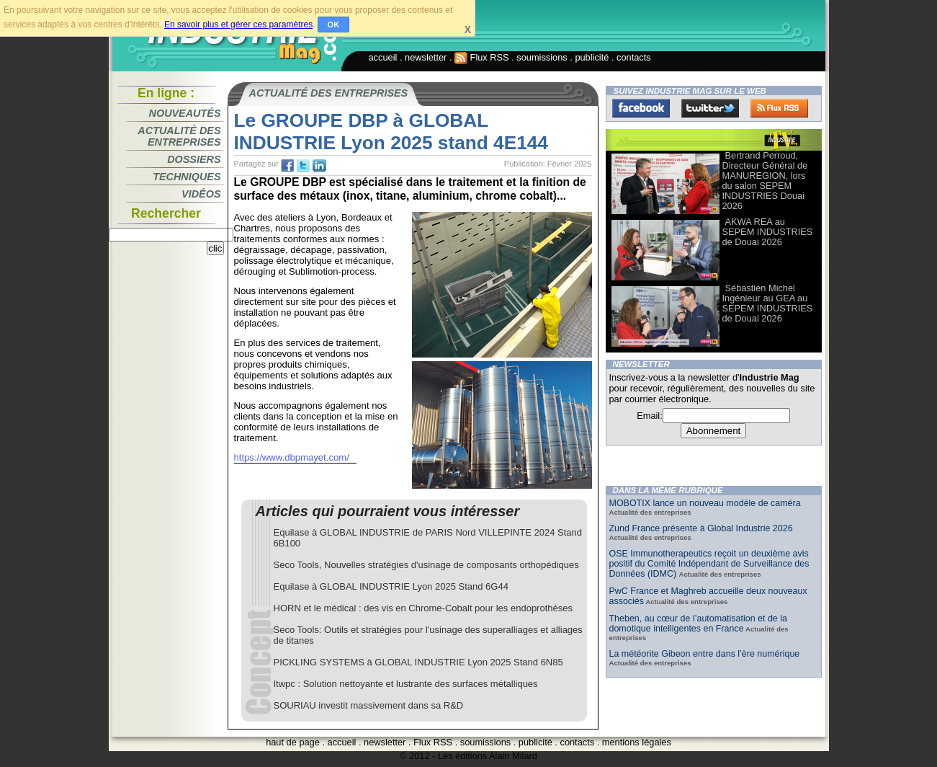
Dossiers (193, 159)
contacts (634, 57)
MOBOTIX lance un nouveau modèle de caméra (705, 503)
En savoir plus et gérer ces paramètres (238, 24)
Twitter (710, 108)
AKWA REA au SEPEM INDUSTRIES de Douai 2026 (767, 231)
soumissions (541, 57)
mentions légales (636, 742)
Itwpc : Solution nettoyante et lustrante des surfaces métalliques (406, 683)
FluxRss (779, 108)
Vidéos (200, 194)
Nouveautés (185, 113)
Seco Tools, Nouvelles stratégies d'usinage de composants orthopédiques (426, 564)
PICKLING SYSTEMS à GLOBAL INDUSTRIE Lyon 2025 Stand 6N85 (418, 662)
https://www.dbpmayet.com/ (291, 457)
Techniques (186, 176)
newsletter (426, 57)
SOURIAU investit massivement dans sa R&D (369, 705)
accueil (383, 57)
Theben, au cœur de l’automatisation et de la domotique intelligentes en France (698, 623)
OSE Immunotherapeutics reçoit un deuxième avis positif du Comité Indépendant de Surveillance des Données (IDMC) (709, 564)
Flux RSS (481, 57)
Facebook (641, 108)
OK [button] (334, 24)
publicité (592, 57)
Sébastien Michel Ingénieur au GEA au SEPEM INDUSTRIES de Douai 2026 (767, 303)
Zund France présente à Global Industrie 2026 (701, 528)
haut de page (293, 742)
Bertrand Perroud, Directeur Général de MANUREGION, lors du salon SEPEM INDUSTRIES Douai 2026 (765, 180)
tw (303, 166)
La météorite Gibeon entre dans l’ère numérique (704, 654)
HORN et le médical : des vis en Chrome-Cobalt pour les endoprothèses (423, 608)
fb (287, 166)
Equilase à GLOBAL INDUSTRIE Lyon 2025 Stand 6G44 (391, 586)
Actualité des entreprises (179, 136)
